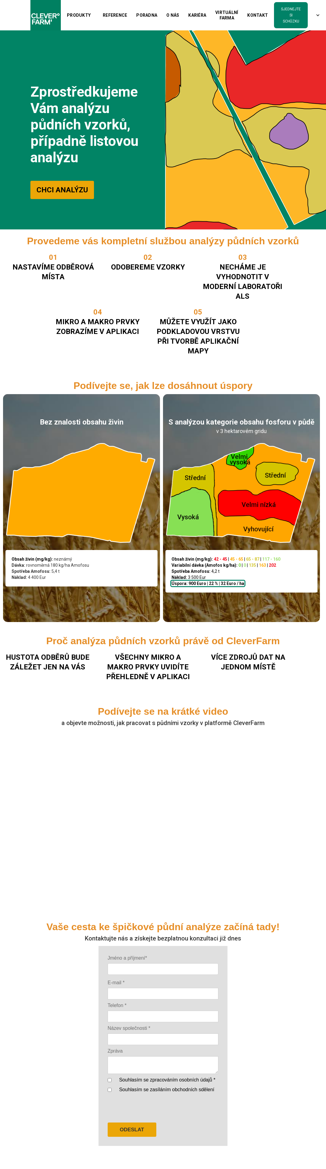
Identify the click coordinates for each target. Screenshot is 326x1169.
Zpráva (115, 1051)
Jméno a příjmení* (127, 958)
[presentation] (154, 1108)
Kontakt (257, 15)
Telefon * (117, 1005)
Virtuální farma (226, 15)
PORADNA (146, 15)
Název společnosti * (129, 1028)
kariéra (197, 15)
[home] (45, 15)
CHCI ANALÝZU (62, 190)
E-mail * (116, 982)
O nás (172, 15)
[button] (79, 15)
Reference (115, 15)
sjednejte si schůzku (291, 15)
